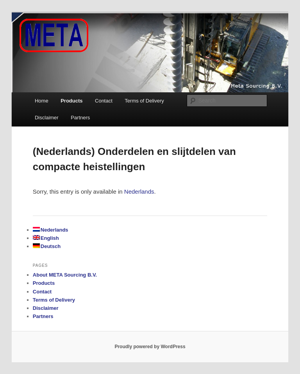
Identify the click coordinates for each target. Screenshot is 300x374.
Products (71, 101)
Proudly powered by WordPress (149, 346)
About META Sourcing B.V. (65, 275)
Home (41, 101)
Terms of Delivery (144, 101)
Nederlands (139, 191)
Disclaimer (47, 117)
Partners (80, 117)
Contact (103, 101)
